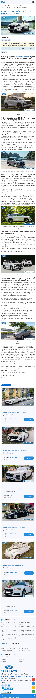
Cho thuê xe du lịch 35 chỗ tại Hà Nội (9, 631)
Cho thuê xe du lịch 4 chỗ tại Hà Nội (9, 623)
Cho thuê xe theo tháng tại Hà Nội (26, 635)
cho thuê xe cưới (22, 57)
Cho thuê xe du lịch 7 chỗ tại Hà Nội (26, 623)
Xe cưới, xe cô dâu (7, 650)
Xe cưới (4, 659)
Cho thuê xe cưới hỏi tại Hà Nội (9, 635)
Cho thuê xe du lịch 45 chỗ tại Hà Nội (26, 631)
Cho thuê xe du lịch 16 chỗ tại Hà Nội (9, 627)
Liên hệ (21, 661)
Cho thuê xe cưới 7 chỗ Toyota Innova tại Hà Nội (18, 12)
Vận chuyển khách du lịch (8, 646)
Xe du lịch (22, 659)
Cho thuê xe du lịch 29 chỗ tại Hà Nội (26, 627)
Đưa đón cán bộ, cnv (24, 648)
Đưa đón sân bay (23, 646)
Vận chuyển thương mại (8, 648)
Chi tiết (29, 419)
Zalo (33, 683)
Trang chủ (5, 657)
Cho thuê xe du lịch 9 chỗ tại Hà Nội (9, 638)
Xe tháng (21, 657)
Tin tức (4, 661)
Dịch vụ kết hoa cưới (24, 650)
